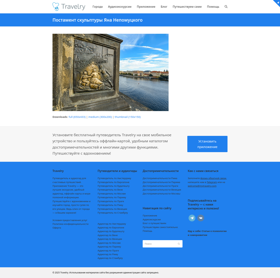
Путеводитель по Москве (112, 193)
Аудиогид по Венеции (110, 239)
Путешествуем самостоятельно (160, 227)
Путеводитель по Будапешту (114, 185)
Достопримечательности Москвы (161, 193)
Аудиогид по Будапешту (111, 231)
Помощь (147, 230)
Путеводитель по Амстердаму (114, 178)
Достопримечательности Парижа (161, 182)
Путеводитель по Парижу (112, 197)
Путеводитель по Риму (110, 205)
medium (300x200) (100, 117)
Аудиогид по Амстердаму (112, 223)
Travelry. (64, 272)
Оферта (56, 227)
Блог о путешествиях (154, 223)
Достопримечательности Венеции (162, 189)
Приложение (150, 215)
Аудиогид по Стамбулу (110, 258)
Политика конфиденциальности (70, 224)
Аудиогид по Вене (108, 235)
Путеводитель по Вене (110, 189)
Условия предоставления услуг (69, 220)
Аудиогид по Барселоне (111, 227)
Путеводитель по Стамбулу (113, 212)
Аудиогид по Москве (109, 242)
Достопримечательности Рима (160, 178)
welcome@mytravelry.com (202, 185)
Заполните (207, 178)
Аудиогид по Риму (108, 254)
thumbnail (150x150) (128, 117)
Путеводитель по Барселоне (113, 182)
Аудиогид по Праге (108, 250)
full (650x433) (77, 117)
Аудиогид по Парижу (109, 246)
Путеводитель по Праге (111, 201)
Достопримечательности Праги (160, 185)
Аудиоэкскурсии (152, 219)
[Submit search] (179, 244)
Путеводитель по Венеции (112, 209)
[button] (226, 6)
